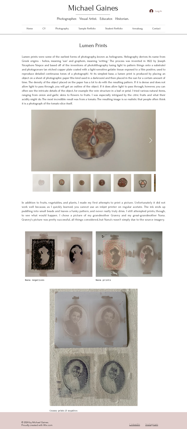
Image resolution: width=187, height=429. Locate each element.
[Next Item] (150, 140)
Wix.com (48, 425)
